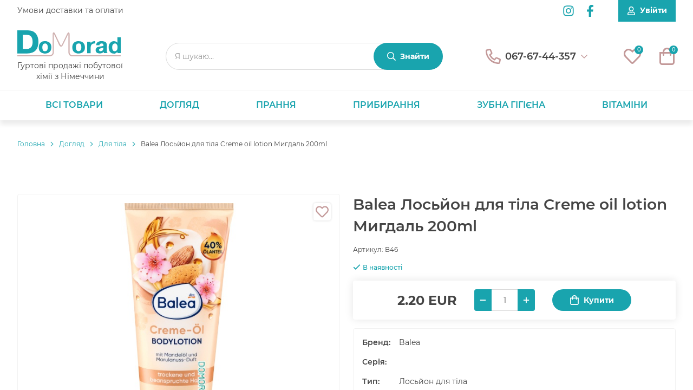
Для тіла (113, 144)
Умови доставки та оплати (70, 10)
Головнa (31, 144)
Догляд (179, 105)
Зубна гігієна (511, 105)
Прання (276, 105)
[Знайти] (408, 56)
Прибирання (386, 105)
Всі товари (74, 105)
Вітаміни (625, 105)
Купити (592, 300)
